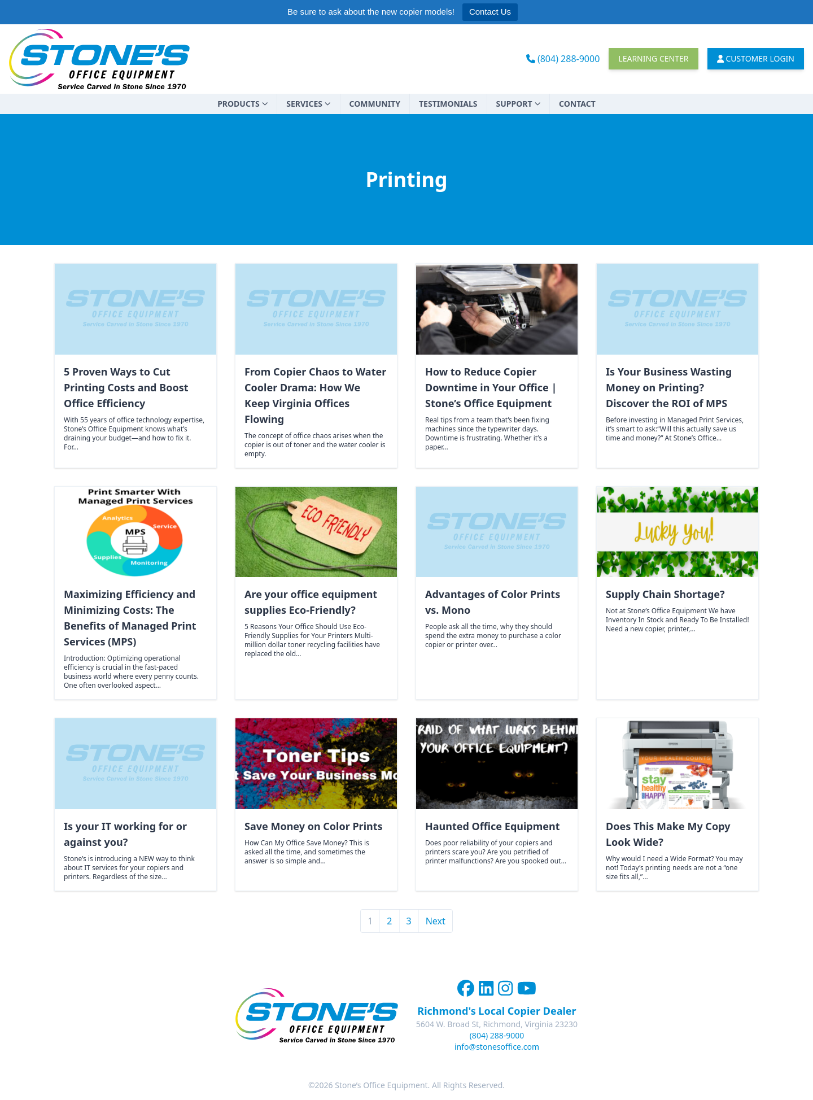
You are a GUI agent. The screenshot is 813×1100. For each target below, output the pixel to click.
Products (242, 103)
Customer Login (756, 58)
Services (308, 103)
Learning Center (653, 58)
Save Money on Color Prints (313, 826)
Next (435, 921)
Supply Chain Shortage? (665, 594)
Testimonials (448, 103)
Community (374, 103)
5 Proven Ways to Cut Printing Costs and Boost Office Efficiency (126, 387)
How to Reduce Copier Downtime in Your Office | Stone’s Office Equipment (491, 387)
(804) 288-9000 (563, 59)
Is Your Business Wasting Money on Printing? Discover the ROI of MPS (669, 387)
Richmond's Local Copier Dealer (496, 1011)
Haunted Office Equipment (492, 826)
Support (518, 103)
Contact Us (490, 11)
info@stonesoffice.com (496, 1046)
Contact (577, 103)
